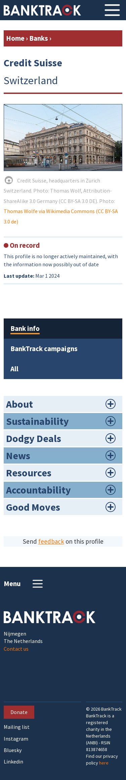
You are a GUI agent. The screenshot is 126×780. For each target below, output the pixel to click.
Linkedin (13, 761)
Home (15, 38)
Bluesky (13, 750)
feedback (51, 541)
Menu (24, 583)
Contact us (16, 648)
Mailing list (17, 727)
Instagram (16, 739)
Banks (38, 38)
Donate (19, 712)
